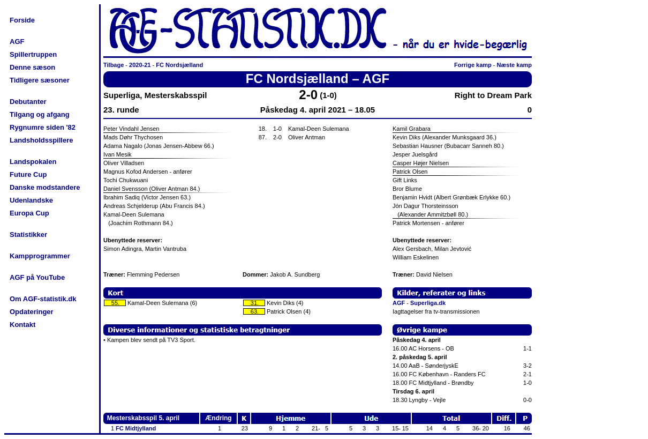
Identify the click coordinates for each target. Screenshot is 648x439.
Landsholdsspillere (41, 140)
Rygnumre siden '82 (43, 127)
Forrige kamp (473, 65)
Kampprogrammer (40, 256)
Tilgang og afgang (40, 114)
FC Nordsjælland (179, 65)
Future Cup (28, 174)
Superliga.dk (428, 303)
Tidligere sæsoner (40, 80)
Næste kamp (514, 65)
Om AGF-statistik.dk (43, 299)
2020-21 (139, 65)
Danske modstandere (45, 187)
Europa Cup (29, 213)
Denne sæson (32, 67)
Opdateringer (32, 312)
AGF (17, 42)
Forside (22, 20)
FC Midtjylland (136, 428)
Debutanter (28, 102)
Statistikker (28, 234)
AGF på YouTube (37, 277)
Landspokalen (33, 162)
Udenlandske (31, 200)
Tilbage (113, 65)
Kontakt (22, 325)
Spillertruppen (33, 54)
